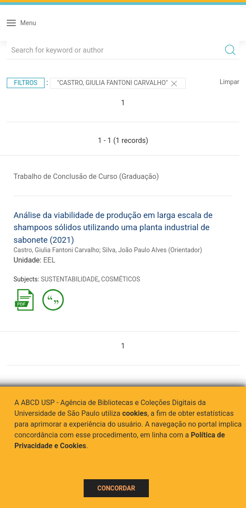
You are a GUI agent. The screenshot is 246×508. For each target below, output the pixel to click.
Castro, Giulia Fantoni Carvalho (56, 250)
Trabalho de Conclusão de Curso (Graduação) (86, 176)
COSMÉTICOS (120, 279)
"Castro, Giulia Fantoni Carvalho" (118, 83)
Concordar (116, 488)
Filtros (25, 82)
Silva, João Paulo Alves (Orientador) (152, 250)
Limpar (229, 81)
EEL (49, 260)
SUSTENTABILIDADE (69, 279)
